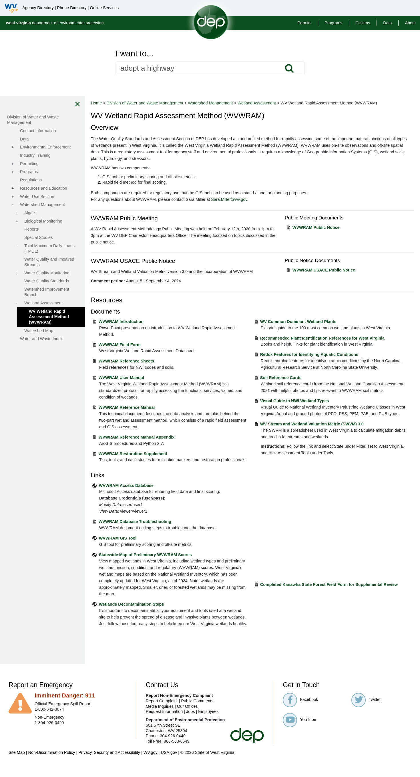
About (410, 23)
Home (111, 103)
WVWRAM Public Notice (322, 227)
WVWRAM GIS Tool (133, 544)
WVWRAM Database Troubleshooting (150, 528)
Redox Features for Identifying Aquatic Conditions (317, 354)
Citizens (362, 23)
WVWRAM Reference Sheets (141, 361)
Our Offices (187, 719)
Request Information (164, 725)
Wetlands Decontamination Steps (146, 610)
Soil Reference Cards (288, 377)
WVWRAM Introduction (136, 321)
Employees (208, 725)
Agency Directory (38, 7)
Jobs (190, 725)
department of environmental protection (55, 23)
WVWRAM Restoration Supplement (148, 453)
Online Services (104, 7)
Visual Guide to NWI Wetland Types (302, 407)
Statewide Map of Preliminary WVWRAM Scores (160, 561)
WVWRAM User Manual (136, 377)
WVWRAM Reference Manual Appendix (152, 437)
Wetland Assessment (272, 103)
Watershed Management (225, 103)
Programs (333, 23)
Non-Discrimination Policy (51, 765)
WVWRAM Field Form (135, 344)
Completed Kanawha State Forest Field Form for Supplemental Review (336, 587)
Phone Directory (72, 7)
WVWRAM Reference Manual (142, 407)
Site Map (17, 765)
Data (387, 23)
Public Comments (197, 714)
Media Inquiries (160, 719)
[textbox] (210, 68)
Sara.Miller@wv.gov (244, 199)
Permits (304, 23)
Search (289, 68)
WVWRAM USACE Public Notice (329, 270)
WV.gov (151, 765)
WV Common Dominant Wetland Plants (306, 321)
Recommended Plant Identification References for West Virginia (330, 338)
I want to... (135, 53)
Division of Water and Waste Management (160, 103)
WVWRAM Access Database (141, 492)
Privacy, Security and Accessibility (109, 765)
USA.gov (169, 765)
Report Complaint (162, 714)
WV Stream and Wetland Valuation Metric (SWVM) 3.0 (319, 437)
